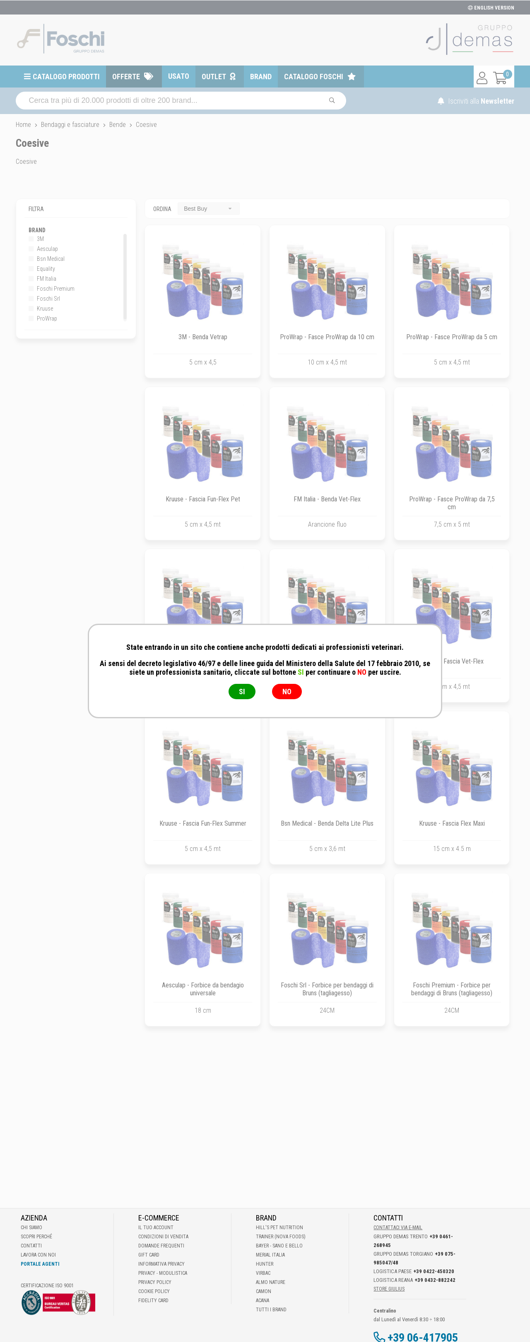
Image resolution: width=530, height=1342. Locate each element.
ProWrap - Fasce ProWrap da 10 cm (327, 337)
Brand (261, 76)
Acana (262, 1300)
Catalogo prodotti (66, 76)
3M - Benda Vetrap (202, 337)
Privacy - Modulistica (162, 1273)
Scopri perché (36, 1237)
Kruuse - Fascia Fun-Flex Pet (203, 499)
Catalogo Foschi (313, 76)
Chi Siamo (31, 1227)
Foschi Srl (44, 298)
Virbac (263, 1273)
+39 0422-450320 (433, 1271)
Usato (178, 76)
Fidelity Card (153, 1300)
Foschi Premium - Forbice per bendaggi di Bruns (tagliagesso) (451, 989)
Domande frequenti (161, 1246)
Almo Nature (270, 1282)
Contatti (31, 1246)
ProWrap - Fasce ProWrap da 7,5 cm (452, 503)
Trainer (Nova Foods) (281, 1237)
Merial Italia (270, 1255)
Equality (42, 268)
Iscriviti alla (476, 101)
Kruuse (41, 308)
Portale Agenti (40, 1264)
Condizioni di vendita (163, 1237)
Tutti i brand (271, 1310)
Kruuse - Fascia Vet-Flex (452, 661)
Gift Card (148, 1255)
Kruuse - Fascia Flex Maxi (452, 823)
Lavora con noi (38, 1255)
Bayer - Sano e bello (279, 1246)
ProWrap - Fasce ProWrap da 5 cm (451, 337)
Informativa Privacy (161, 1264)
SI (242, 691)
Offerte (126, 76)
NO (287, 691)
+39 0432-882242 (434, 1280)
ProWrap (43, 318)
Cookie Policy (154, 1291)
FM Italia (42, 278)
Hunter (264, 1264)
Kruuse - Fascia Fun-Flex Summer (202, 823)
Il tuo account (155, 1227)
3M (36, 239)
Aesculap (43, 249)
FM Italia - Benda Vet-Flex (327, 499)
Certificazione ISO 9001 (47, 1286)
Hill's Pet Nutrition (279, 1227)
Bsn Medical (47, 258)
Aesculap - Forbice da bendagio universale (203, 989)
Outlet (214, 76)
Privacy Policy (154, 1282)
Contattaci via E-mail (397, 1227)
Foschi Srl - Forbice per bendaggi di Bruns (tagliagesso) (327, 989)
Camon (263, 1291)
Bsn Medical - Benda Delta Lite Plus (327, 823)
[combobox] (209, 208)
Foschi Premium (52, 288)
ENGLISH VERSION (491, 8)
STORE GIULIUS (389, 1289)
